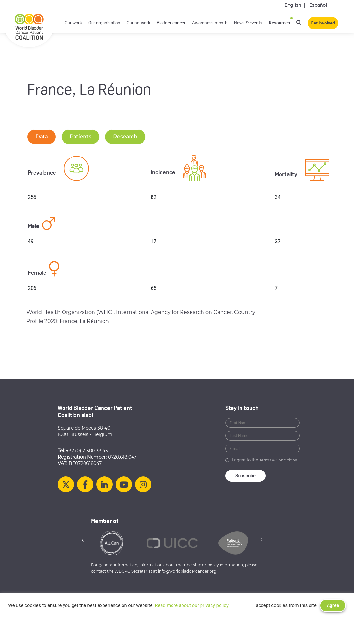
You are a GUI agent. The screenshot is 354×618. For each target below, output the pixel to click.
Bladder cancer (171, 23)
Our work (73, 23)
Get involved (323, 23)
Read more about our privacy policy (192, 605)
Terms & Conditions (278, 460)
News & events (248, 23)
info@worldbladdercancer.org (187, 571)
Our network (138, 23)
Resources (279, 23)
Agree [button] (333, 605)
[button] (82, 539)
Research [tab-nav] (125, 137)
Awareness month (210, 23)
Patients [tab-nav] (80, 137)
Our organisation (104, 23)
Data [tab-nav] (41, 137)
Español (318, 5)
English (292, 5)
